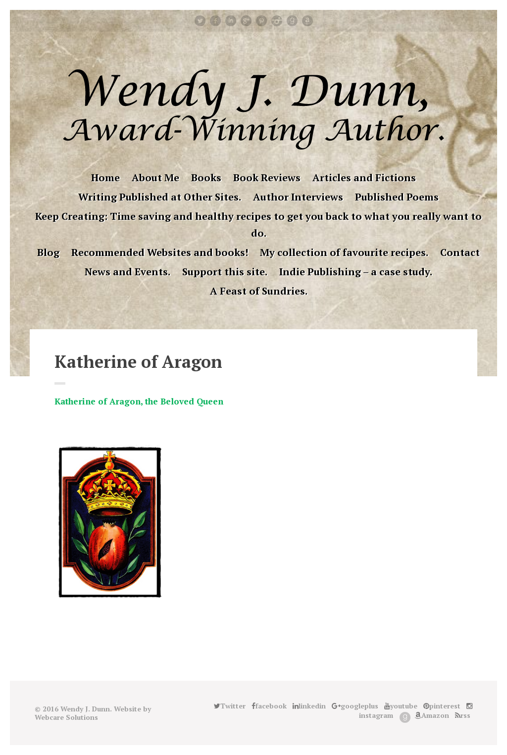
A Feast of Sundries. (258, 291)
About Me (155, 177)
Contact (460, 252)
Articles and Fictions (364, 177)
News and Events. (127, 271)
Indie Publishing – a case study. (355, 271)
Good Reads (292, 20)
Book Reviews (267, 177)
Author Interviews (298, 196)
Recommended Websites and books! (159, 252)
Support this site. (224, 271)
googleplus (246, 20)
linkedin (230, 20)
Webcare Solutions (66, 717)
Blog (48, 252)
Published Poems (397, 196)
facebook (215, 20)
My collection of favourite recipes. (344, 252)
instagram (276, 20)
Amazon (307, 20)
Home (105, 177)
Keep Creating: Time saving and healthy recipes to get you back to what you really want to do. (258, 224)
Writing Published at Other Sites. (159, 196)
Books (206, 177)
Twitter (200, 20)
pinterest (261, 20)
